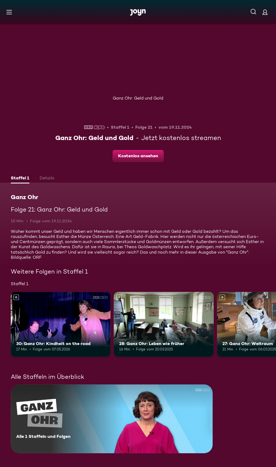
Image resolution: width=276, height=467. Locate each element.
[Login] (265, 12)
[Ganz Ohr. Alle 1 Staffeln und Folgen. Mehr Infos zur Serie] (112, 418)
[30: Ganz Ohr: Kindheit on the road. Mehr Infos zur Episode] (61, 324)
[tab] (20, 178)
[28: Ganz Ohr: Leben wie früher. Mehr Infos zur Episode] (163, 324)
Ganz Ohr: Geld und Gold (138, 98)
